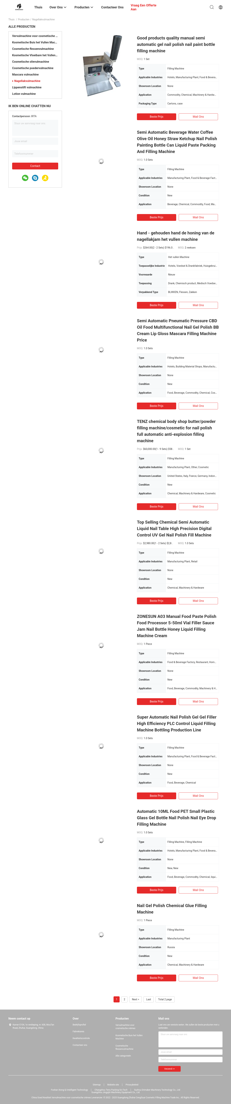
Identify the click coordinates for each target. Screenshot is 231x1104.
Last (148, 999)
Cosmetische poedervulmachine (32, 68)
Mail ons (198, 116)
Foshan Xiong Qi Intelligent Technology (69, 1090)
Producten (23, 19)
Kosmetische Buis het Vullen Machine (35, 42)
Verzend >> (169, 1069)
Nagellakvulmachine (27, 81)
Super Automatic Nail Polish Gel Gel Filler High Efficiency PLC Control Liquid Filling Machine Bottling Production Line (177, 723)
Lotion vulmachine (24, 94)
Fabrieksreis (78, 1031)
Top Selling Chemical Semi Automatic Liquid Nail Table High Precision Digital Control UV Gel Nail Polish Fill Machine (174, 529)
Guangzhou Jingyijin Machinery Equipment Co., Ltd (115, 1092)
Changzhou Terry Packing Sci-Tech (111, 1090)
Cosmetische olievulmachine (30, 61)
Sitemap (97, 1084)
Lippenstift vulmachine (26, 87)
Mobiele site (113, 1084)
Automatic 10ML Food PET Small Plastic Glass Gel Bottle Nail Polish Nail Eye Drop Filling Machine (176, 818)
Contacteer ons (80, 1045)
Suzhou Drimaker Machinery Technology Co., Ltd (157, 1090)
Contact (35, 166)
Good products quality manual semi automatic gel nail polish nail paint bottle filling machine (176, 44)
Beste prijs (156, 116)
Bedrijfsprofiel (79, 1024)
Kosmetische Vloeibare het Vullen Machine (35, 55)
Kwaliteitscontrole (81, 1038)
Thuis (11, 19)
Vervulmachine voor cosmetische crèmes (35, 36)
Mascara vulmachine (25, 74)
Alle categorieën (123, 1056)
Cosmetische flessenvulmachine (33, 49)
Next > (135, 999)
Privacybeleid (132, 1084)
